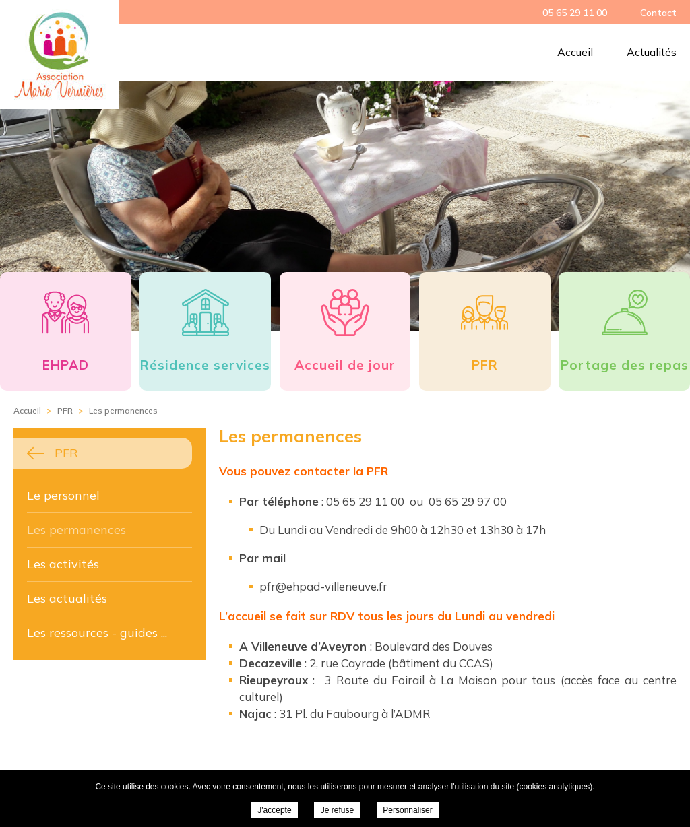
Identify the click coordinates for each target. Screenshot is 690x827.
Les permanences (76, 529)
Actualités (652, 52)
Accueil (575, 52)
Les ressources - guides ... (97, 632)
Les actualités (67, 598)
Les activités (63, 564)
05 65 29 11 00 (574, 13)
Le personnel (63, 495)
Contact (658, 13)
